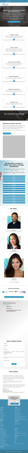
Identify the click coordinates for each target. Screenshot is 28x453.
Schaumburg (13, 186)
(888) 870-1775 (8, 1)
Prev (3, 292)
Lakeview (13, 181)
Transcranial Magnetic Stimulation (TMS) (15, 125)
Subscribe (14, 403)
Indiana (14, 190)
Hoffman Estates (14, 184)
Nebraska (13, 202)
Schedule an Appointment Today (14, 21)
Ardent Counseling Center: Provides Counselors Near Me (14, 11)
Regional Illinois (14, 188)
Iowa (13, 192)
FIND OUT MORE (7, 133)
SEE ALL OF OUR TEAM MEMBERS (14, 282)
